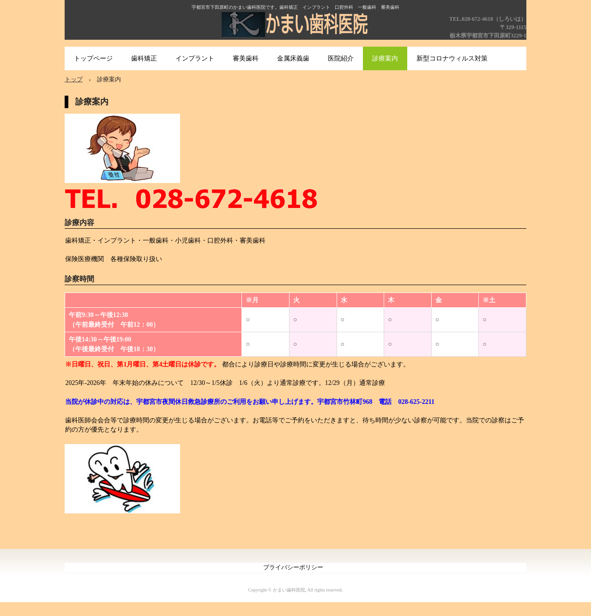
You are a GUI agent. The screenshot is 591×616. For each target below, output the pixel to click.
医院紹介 (341, 58)
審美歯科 (246, 58)
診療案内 (385, 58)
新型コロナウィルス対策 (452, 58)
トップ (74, 79)
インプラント (194, 58)
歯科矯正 (144, 58)
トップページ (93, 58)
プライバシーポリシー (293, 567)
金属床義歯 (293, 58)
